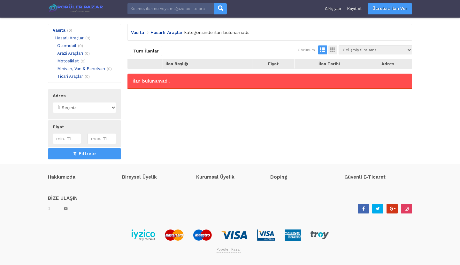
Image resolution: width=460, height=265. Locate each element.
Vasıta (59, 30)
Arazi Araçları (70, 53)
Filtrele (84, 154)
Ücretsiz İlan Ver (389, 8)
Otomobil (66, 45)
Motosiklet (68, 61)
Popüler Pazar (229, 249)
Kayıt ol (354, 8)
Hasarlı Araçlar (69, 38)
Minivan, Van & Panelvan (81, 68)
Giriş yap (333, 8)
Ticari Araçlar (70, 76)
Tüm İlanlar (146, 50)
